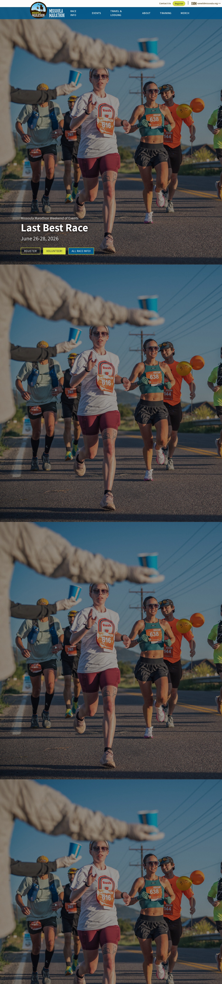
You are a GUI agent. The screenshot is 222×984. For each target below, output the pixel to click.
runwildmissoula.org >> (205, 3)
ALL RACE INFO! (85, 251)
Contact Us (162, 3)
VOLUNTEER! (56, 251)
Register (176, 3)
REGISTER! (31, 251)
